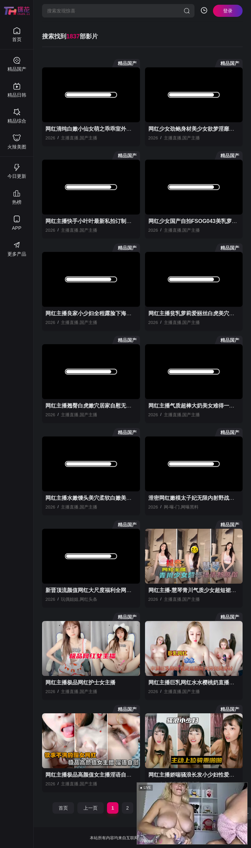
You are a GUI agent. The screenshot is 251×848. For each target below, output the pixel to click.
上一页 (90, 808)
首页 (63, 808)
